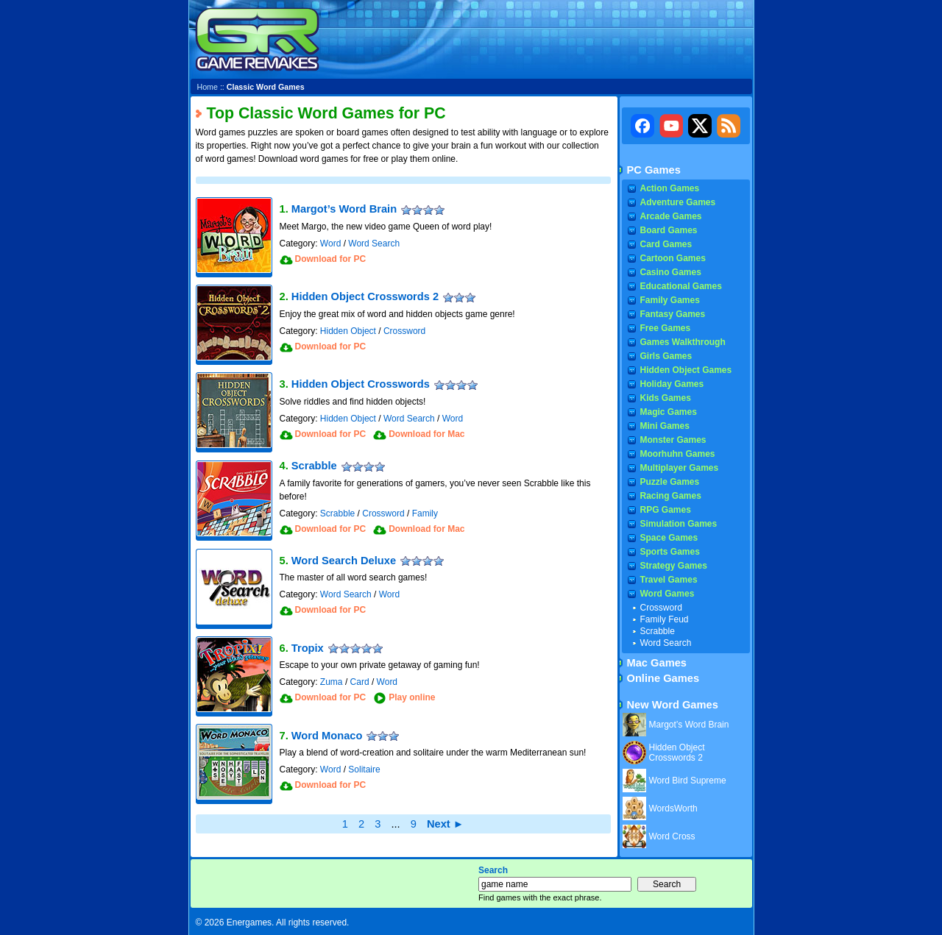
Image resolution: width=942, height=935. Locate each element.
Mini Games (665, 426)
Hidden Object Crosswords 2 (365, 296)
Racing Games (670, 496)
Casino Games (670, 272)
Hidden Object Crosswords (360, 384)
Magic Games (668, 412)
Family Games (670, 300)
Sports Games (670, 552)
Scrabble (314, 466)
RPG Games (665, 510)
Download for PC (330, 259)
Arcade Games (671, 216)
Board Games (669, 230)
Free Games (665, 328)
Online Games (663, 678)
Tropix (307, 648)
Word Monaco (327, 736)
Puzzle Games (670, 482)
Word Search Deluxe (343, 560)
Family (425, 513)
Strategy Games (673, 566)
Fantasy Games (673, 314)
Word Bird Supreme (687, 780)
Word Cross (672, 836)
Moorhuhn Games (677, 454)
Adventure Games (678, 202)
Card (359, 682)
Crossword (404, 331)
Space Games (669, 538)
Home (207, 86)
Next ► (445, 824)
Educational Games (681, 286)
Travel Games (669, 580)
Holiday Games (672, 384)
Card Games (666, 244)
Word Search (374, 243)
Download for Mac (426, 434)
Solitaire (364, 769)
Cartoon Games (673, 258)
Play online (412, 697)
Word (330, 243)
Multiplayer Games (679, 468)
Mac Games (657, 663)
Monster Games (673, 440)
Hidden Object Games (686, 370)
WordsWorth (673, 808)
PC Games (654, 170)
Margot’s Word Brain (344, 209)
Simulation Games (679, 524)
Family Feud (664, 619)
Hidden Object (348, 331)
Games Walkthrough (683, 342)
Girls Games (666, 356)
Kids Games (665, 398)
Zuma (331, 682)
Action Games (670, 188)
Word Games (667, 594)
